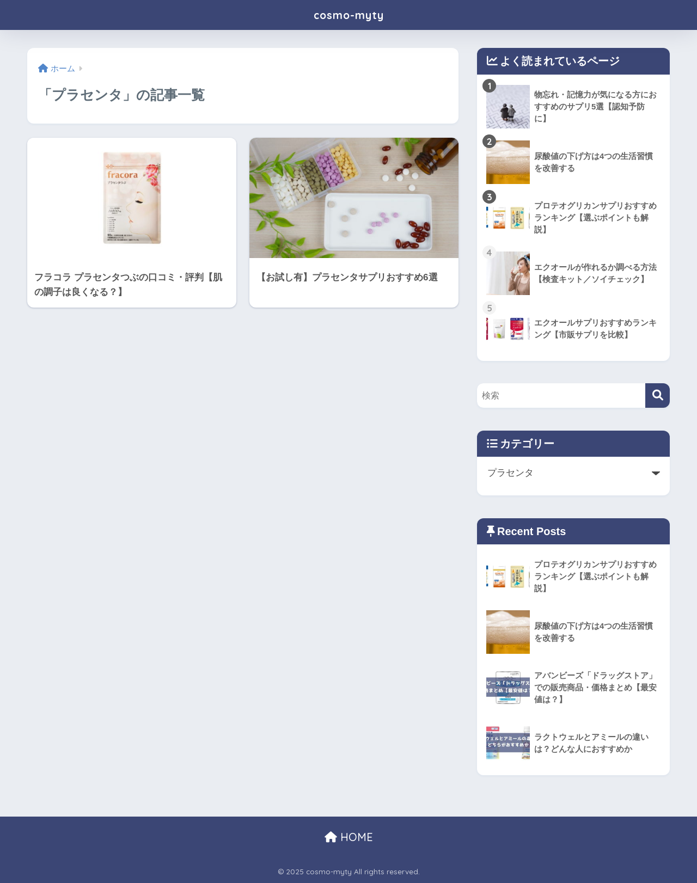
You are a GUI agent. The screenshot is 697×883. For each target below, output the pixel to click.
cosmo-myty (348, 14)
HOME (349, 837)
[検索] (657, 395)
